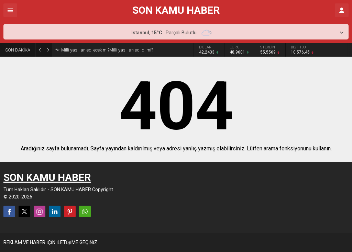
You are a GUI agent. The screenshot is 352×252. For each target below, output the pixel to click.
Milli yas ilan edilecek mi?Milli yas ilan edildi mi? (107, 50)
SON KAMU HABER (176, 10)
